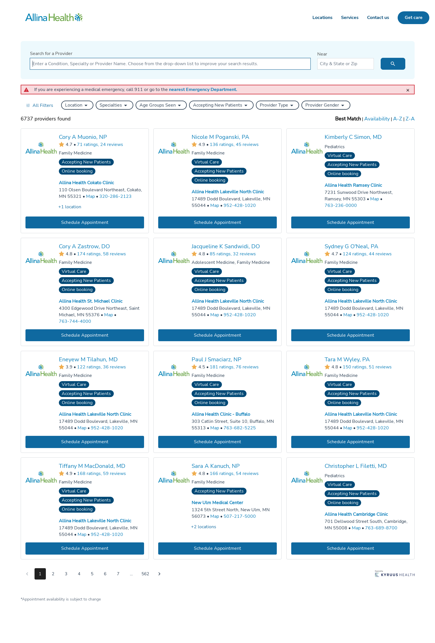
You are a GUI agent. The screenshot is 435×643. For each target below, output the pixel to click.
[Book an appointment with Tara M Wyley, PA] (350, 442)
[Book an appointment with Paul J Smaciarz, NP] (217, 442)
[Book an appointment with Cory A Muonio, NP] (84, 222)
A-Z (397, 118)
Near (322, 54)
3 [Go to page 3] (66, 574)
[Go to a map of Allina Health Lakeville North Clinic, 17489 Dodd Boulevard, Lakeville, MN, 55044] (214, 205)
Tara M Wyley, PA (347, 359)
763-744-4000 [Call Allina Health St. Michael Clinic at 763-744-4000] (75, 321)
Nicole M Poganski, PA (220, 137)
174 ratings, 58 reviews (101, 254)
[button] (77, 105)
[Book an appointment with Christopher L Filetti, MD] (350, 548)
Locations (322, 17)
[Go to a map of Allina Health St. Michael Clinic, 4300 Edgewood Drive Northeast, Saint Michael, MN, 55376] (108, 315)
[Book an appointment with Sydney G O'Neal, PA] (350, 335)
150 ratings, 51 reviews (366, 367)
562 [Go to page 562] (145, 574)
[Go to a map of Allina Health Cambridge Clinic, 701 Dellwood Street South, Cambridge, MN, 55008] (356, 528)
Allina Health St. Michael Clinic (90, 301)
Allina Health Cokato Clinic (86, 183)
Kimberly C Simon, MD (353, 137)
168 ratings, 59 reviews (101, 473)
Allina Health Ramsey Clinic (353, 185)
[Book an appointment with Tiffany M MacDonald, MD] (84, 548)
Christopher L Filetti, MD (355, 466)
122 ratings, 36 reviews (101, 367)
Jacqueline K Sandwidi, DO (226, 246)
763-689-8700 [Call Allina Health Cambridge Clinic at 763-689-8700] (381, 528)
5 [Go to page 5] (92, 574)
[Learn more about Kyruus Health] (395, 575)
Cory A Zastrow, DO (84, 246)
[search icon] (393, 64)
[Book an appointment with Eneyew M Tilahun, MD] (84, 442)
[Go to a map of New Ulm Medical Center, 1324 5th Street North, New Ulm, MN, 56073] (214, 516)
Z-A (410, 118)
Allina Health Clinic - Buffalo (221, 414)
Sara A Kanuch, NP (216, 466)
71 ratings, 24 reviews (100, 144)
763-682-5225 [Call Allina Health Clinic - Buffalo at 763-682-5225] (240, 428)
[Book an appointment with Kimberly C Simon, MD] (350, 222)
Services (350, 17)
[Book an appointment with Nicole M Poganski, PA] (217, 222)
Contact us (378, 17)
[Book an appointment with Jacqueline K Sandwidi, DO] (217, 335)
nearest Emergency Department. (203, 89)
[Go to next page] (159, 574)
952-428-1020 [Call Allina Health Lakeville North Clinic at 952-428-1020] (240, 205)
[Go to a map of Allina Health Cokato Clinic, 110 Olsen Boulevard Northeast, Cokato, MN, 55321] (90, 196)
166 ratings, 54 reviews (234, 473)
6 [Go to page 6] (105, 574)
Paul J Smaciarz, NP (216, 359)
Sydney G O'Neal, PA (351, 246)
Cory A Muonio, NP (83, 137)
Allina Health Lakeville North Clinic (228, 192)
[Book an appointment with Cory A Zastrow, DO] (84, 335)
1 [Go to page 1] (40, 574)
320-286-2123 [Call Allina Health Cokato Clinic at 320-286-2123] (115, 196)
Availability (377, 118)
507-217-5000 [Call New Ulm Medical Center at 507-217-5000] (240, 516)
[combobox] (170, 63)
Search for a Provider (51, 53)
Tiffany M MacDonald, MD (92, 466)
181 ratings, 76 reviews (234, 367)
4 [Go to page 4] (79, 574)
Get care (414, 17)
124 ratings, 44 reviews (366, 254)
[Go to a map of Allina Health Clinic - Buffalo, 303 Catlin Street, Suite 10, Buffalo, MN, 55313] (214, 428)
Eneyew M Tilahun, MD (88, 359)
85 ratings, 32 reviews (233, 254)
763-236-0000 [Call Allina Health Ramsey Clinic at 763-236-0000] (340, 205)
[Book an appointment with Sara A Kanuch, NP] (217, 548)
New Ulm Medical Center (217, 503)
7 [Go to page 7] (118, 574)
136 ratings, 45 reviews (234, 144)
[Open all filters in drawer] (39, 105)
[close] (409, 87)
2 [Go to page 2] (53, 574)
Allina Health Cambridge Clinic (355, 514)
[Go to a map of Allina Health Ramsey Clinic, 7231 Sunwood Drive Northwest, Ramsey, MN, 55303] (374, 199)
